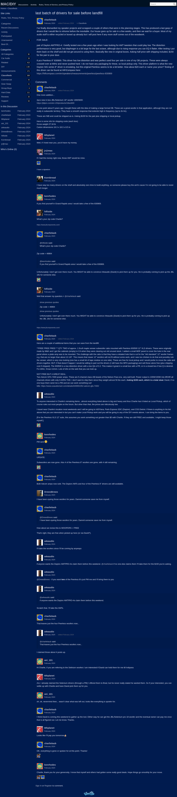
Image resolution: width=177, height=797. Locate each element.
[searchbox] (163, 4)
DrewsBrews (51, 492)
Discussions (23, 5)
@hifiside (44, 243)
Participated (6, 36)
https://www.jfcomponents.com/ (48, 225)
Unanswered (6, 40)
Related (4, 62)
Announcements (8, 71)
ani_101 (48, 660)
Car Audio (5, 58)
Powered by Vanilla (89, 793)
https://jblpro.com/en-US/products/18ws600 (55, 103)
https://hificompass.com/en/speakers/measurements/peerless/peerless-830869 (74, 73)
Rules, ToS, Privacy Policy (12, 18)
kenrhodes (50, 196)
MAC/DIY (8, 4)
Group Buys (6, 88)
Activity (34, 5)
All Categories (7, 54)
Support (4, 101)
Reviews (5, 97)
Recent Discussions (10, 28)
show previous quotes (49, 302)
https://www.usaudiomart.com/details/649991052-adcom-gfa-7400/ (70, 386)
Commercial (6, 80)
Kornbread (50, 177)
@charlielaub (70, 296)
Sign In (39, 786)
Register (48, 786)
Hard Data (5, 92)
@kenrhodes (45, 261)
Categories (6, 23)
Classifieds (6, 75)
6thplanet (49, 135)
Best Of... (5, 44)
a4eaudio (49, 394)
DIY (3, 67)
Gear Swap (6, 84)
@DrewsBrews (46, 517)
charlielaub (50, 19)
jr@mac (48, 150)
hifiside (48, 211)
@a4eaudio (45, 597)
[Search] (174, 4)
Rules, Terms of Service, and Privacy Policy (56, 5)
